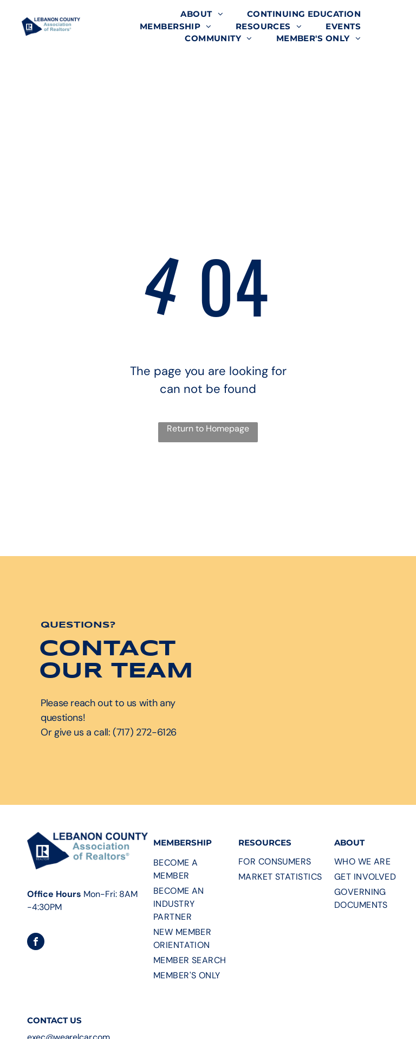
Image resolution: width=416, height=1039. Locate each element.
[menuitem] (201, 14)
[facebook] (35, 943)
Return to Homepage (208, 428)
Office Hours (54, 894)
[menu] (392, 54)
